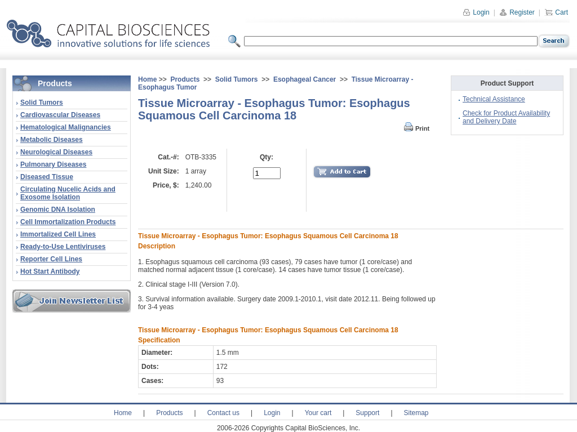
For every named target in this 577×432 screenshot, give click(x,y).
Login (476, 12)
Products (184, 79)
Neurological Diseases (56, 152)
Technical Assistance (494, 99)
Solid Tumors (41, 102)
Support (367, 413)
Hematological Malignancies (65, 127)
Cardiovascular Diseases (60, 115)
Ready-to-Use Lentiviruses (62, 247)
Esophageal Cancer (304, 79)
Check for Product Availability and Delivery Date (506, 117)
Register (517, 12)
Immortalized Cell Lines (58, 234)
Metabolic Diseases (51, 140)
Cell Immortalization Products (68, 222)
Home (147, 79)
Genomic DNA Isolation (57, 209)
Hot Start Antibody (50, 271)
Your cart (318, 413)
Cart (556, 12)
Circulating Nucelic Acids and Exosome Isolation (68, 193)
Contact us (223, 413)
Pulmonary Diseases (53, 164)
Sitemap (416, 413)
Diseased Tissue (46, 177)
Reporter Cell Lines (51, 259)
